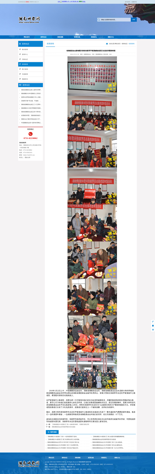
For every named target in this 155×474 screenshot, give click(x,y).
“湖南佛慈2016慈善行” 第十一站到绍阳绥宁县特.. (62, 436)
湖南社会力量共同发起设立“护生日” (32, 119)
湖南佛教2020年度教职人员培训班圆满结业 (34, 93)
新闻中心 (23, 54)
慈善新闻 (23, 64)
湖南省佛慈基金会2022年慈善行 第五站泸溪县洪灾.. (63, 448)
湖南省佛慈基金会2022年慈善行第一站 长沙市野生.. (108, 448)
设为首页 (127, 2)
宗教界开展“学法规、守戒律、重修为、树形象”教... (36, 101)
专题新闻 (23, 74)
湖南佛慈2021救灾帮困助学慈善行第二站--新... (35, 108)
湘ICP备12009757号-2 (51, 469)
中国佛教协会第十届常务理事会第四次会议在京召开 (37, 122)
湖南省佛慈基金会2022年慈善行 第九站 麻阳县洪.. (107, 445)
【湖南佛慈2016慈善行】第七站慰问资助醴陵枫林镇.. (108, 436)
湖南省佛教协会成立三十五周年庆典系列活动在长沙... (37, 104)
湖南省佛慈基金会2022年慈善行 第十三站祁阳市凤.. (63, 445)
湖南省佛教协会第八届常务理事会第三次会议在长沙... (37, 90)
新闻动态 (43, 37)
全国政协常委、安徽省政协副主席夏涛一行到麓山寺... (37, 115)
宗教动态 (23, 59)
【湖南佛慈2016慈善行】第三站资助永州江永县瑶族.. (63, 439)
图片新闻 (23, 69)
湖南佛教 (60, 37)
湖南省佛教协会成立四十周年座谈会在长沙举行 (35, 112)
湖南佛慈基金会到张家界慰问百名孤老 (63, 427)
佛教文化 (111, 37)
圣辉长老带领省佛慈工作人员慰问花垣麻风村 (35, 97)
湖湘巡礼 (94, 37)
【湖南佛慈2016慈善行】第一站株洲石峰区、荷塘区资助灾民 (70, 424)
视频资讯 (23, 79)
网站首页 (27, 37)
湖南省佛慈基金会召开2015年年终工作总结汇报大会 (63, 442)
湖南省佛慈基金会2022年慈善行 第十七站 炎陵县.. (107, 442)
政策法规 (77, 37)
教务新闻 (23, 49)
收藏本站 (134, 2)
